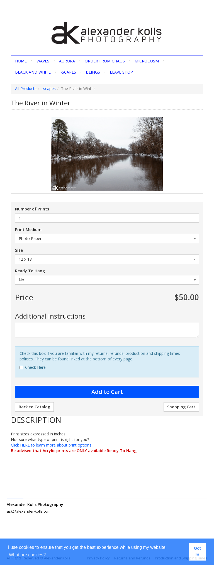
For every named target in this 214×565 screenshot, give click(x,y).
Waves (43, 61)
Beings (93, 72)
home (21, 61)
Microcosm (147, 61)
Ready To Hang (30, 270)
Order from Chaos (105, 61)
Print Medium (28, 229)
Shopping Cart (181, 406)
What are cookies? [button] (27, 554)
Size (19, 250)
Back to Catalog (34, 406)
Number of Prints (32, 209)
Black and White (33, 72)
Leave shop (121, 72)
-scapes (68, 72)
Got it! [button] (197, 551)
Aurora (67, 61)
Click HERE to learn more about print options (51, 445)
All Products (26, 88)
